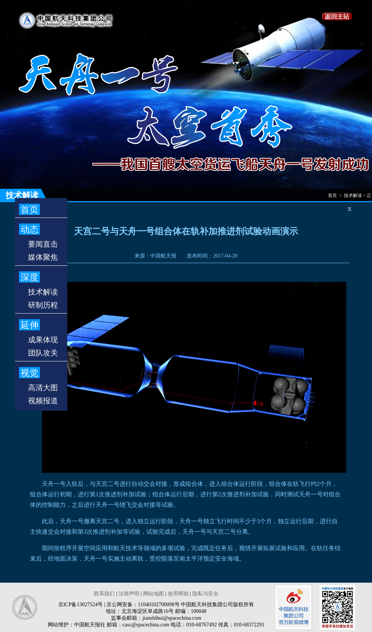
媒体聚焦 (43, 257)
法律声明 (128, 593)
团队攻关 (43, 353)
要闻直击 (43, 244)
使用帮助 (178, 593)
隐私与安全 (205, 593)
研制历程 (43, 305)
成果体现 (43, 340)
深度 (29, 277)
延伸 (29, 325)
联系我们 (104, 593)
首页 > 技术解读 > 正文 (349, 197)
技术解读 (43, 292)
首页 (29, 210)
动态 (29, 229)
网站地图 (153, 593)
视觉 (29, 373)
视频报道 (43, 401)
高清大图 (43, 387)
